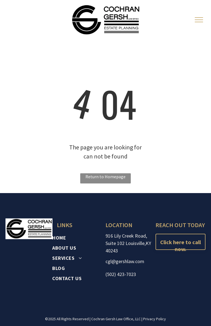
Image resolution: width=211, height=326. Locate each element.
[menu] (199, 20)
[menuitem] (78, 238)
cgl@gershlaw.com (125, 261)
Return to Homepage (105, 176)
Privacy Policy (154, 318)
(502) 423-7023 (121, 274)
